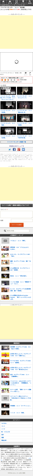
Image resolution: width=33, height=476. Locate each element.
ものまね (3, 423)
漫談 (2, 437)
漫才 (2, 434)
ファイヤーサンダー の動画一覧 (16, 142)
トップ (3, 3)
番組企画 (3, 440)
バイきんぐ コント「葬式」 (18, 240)
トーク (3, 429)
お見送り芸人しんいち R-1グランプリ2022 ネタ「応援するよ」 (20, 354)
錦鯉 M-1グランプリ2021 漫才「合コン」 (20, 262)
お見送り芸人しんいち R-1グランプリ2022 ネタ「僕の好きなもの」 (20, 368)
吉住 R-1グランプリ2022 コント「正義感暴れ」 (19, 375)
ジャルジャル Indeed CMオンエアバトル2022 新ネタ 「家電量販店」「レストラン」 (20, 383)
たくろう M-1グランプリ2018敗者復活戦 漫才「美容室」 (20, 290)
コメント (4, 209)
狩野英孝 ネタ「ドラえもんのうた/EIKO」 (19, 248)
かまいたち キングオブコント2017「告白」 (20, 255)
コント (3, 426)
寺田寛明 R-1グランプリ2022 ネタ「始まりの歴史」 (20, 348)
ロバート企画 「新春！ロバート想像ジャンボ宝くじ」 (20, 390)
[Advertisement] (16, 32)
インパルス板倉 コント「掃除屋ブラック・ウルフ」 (20, 283)
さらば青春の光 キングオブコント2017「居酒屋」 (20, 269)
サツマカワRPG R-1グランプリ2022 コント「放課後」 (21, 361)
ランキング (23, 3)
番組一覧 (16, 3)
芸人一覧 (10, 3)
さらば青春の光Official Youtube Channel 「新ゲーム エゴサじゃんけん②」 (20, 297)
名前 (1, 220)
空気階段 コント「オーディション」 (20, 406)
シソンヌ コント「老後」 (17, 413)
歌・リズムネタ (5, 432)
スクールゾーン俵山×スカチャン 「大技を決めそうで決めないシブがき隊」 (20, 398)
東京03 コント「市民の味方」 (18, 276)
